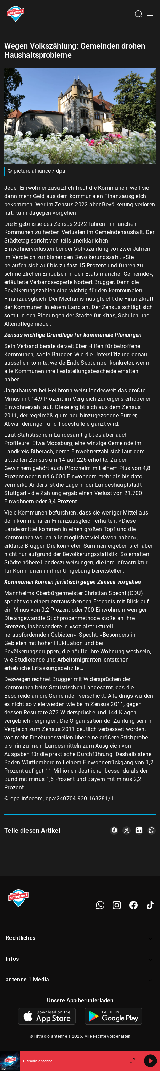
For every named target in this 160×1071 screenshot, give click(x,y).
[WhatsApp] (100, 905)
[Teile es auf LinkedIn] (139, 830)
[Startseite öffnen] (15, 14)
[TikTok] (150, 905)
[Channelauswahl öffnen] (138, 13)
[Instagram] (117, 905)
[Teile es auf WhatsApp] (151, 830)
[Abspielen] (150, 1061)
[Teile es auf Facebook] (114, 830)
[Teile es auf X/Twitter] (126, 830)
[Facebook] (133, 905)
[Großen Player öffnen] (132, 1060)
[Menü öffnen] (150, 13)
